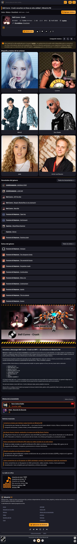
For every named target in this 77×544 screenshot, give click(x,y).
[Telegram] (33, 529)
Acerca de (42, 509)
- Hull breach (16, 220)
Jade (19, 174)
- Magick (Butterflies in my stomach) (21, 203)
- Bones (11, 232)
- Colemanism (17, 284)
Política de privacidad (36, 533)
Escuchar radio (16, 406)
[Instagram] (40, 529)
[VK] (46, 529)
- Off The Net (13, 197)
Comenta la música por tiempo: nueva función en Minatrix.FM (22, 423)
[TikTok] (30, 529)
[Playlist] (75, 541)
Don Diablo (57, 132)
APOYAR (42, 507)
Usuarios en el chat (18, 479)
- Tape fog (16, 214)
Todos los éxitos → (68, 244)
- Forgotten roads (18, 266)
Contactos (42, 520)
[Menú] (74, 2)
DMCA (44, 533)
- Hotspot (15, 249)
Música (8, 12)
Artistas (14, 487)
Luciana (57, 91)
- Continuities (17, 272)
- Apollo (15, 289)
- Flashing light (17, 237)
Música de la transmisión (47, 512)
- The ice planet (17, 295)
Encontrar (65, 2)
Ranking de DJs (7, 518)
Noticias (42, 518)
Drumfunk (14, 12)
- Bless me (16, 278)
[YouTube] (36, 529)
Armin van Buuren (57, 174)
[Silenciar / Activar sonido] (75, 538)
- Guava (15, 301)
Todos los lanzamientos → (66, 180)
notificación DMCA (66, 47)
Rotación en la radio (8, 509)
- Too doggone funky (19, 254)
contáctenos (37, 47)
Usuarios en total (17, 477)
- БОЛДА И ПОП (16, 185)
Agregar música (68, 12)
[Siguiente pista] (42, 540)
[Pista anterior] (34, 540)
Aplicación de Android (39, 525)
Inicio (3, 12)
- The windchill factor (19, 260)
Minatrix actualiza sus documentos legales (16, 451)
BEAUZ (20, 132)
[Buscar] (36, 2)
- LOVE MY (14, 191)
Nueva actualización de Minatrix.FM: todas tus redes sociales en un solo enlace (28, 442)
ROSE (19, 91)
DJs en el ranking (17, 485)
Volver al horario (69, 399)
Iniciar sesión (70, 2)
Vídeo (4, 515)
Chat (4, 520)
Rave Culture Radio (17, 404)
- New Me (12, 208)
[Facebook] (43, 529)
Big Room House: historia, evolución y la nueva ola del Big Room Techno (26, 432)
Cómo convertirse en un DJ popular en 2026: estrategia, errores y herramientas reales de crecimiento (35, 460)
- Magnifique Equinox (15, 226)
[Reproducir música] (38, 540)
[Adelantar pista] (40, 27)
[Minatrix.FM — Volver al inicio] (2, 2)
